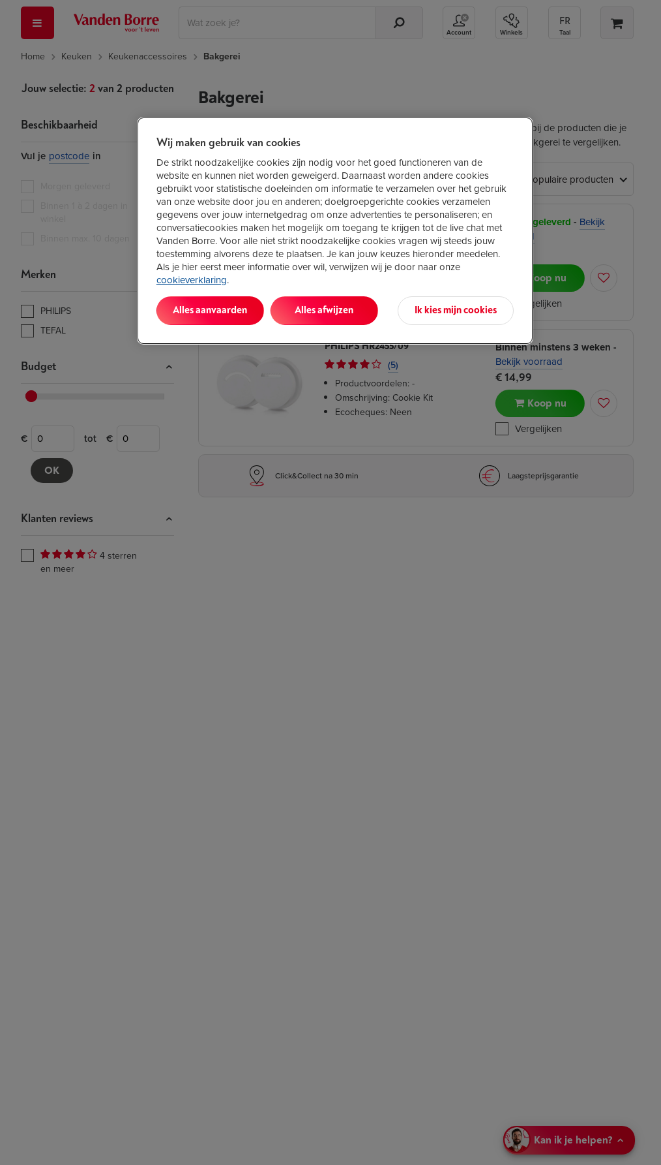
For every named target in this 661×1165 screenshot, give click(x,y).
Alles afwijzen (324, 310)
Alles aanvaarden (210, 310)
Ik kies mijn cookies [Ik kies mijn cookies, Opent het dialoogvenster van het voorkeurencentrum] (456, 310)
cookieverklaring (191, 280)
